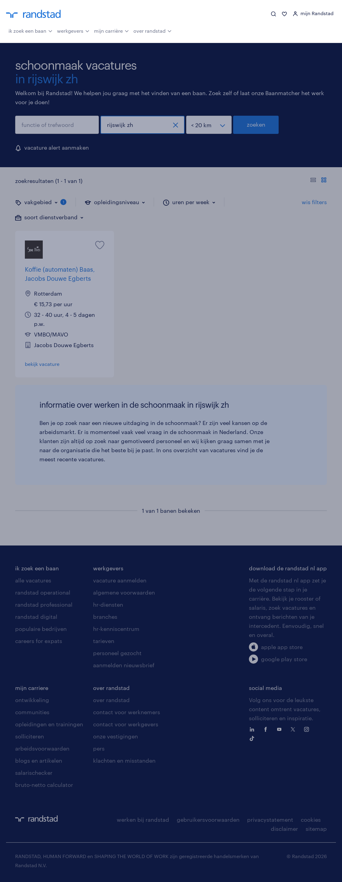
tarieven (103, 641)
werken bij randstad (143, 819)
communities (32, 712)
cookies (311, 819)
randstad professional (43, 604)
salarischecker (33, 772)
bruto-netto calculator (44, 784)
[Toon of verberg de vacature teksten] (318, 180)
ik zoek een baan (30, 30)
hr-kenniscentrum (116, 628)
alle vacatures (33, 580)
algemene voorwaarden (124, 592)
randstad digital (36, 616)
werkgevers (73, 30)
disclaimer (284, 828)
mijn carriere (31, 688)
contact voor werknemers (126, 712)
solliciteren (29, 736)
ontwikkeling (32, 700)
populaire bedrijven (41, 628)
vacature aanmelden (119, 580)
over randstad (152, 30)
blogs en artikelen (38, 760)
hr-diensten (108, 604)
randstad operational (42, 592)
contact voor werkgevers (125, 724)
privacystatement (270, 819)
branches (105, 616)
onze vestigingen (115, 736)
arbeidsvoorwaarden (42, 748)
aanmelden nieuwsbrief (123, 665)
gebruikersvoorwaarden (208, 819)
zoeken (256, 124)
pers (99, 748)
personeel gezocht (117, 653)
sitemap (316, 828)
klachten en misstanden (124, 760)
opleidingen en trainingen (49, 724)
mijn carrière (111, 30)
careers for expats (38, 641)
